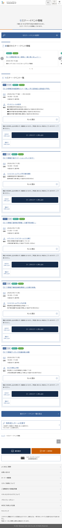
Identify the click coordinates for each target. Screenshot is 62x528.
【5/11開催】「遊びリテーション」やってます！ (19, 158)
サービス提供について (48, 2)
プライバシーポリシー (8, 500)
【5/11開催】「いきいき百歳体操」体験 (16, 352)
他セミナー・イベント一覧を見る (31, 414)
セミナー (9, 53)
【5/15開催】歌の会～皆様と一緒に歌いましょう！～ (23, 57)
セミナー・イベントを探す (40, 35)
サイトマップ (5, 511)
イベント (15, 53)
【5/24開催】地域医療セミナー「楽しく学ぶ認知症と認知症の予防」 (26, 88)
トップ (3, 435)
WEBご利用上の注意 (8, 505)
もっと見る (42, 119)
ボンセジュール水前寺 (14, 104)
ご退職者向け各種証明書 (9, 489)
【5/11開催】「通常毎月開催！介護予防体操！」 (19, 223)
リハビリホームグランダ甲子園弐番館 (18, 173)
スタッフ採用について (8, 483)
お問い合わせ (5, 472)
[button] (60, 58)
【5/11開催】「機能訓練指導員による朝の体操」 (19, 287)
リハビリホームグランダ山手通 (16, 303)
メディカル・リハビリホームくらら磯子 (19, 238)
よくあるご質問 (6, 466)
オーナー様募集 (6, 478)
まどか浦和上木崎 (13, 367)
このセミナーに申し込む (36, 135)
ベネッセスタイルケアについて (10, 494)
